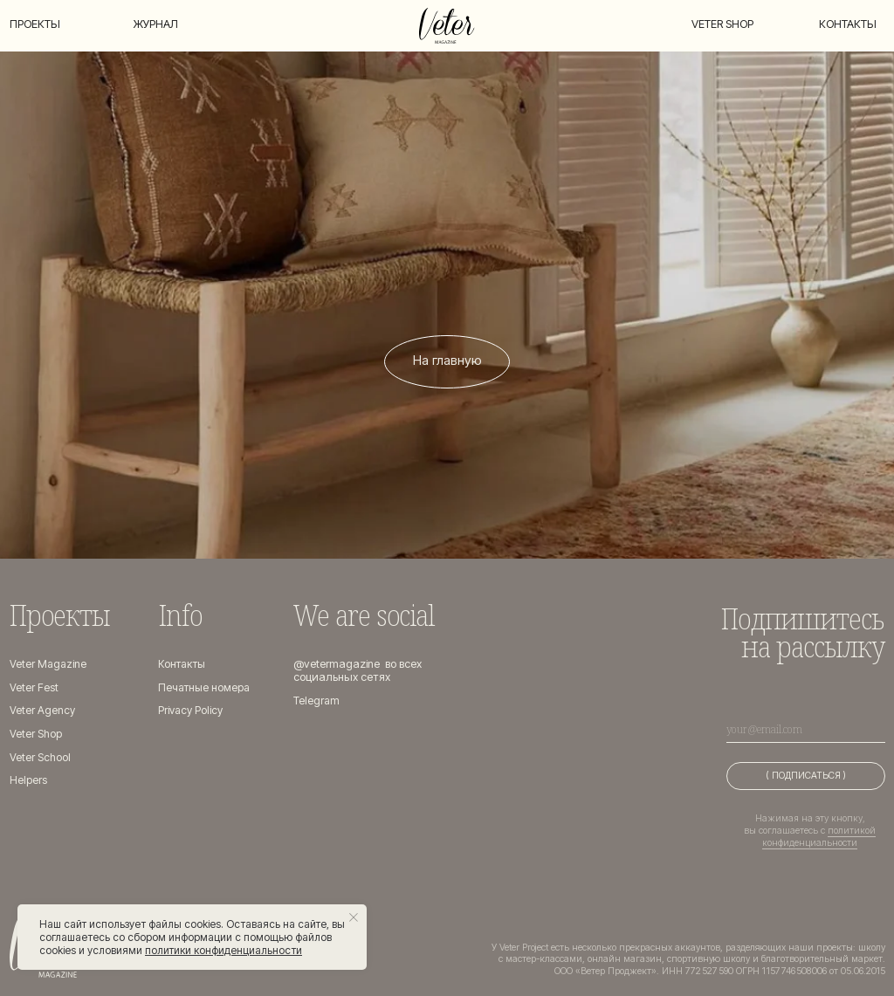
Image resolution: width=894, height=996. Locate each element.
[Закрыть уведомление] (353, 917)
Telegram (316, 700)
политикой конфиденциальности (819, 836)
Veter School (41, 757)
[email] (805, 729)
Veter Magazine (49, 663)
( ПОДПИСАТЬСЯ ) (806, 775)
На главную (447, 360)
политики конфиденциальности (223, 950)
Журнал (156, 24)
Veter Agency (43, 710)
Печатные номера (206, 687)
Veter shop (722, 24)
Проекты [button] (35, 24)
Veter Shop (36, 733)
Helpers (28, 779)
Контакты (848, 24)
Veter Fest (34, 687)
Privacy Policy (192, 710)
